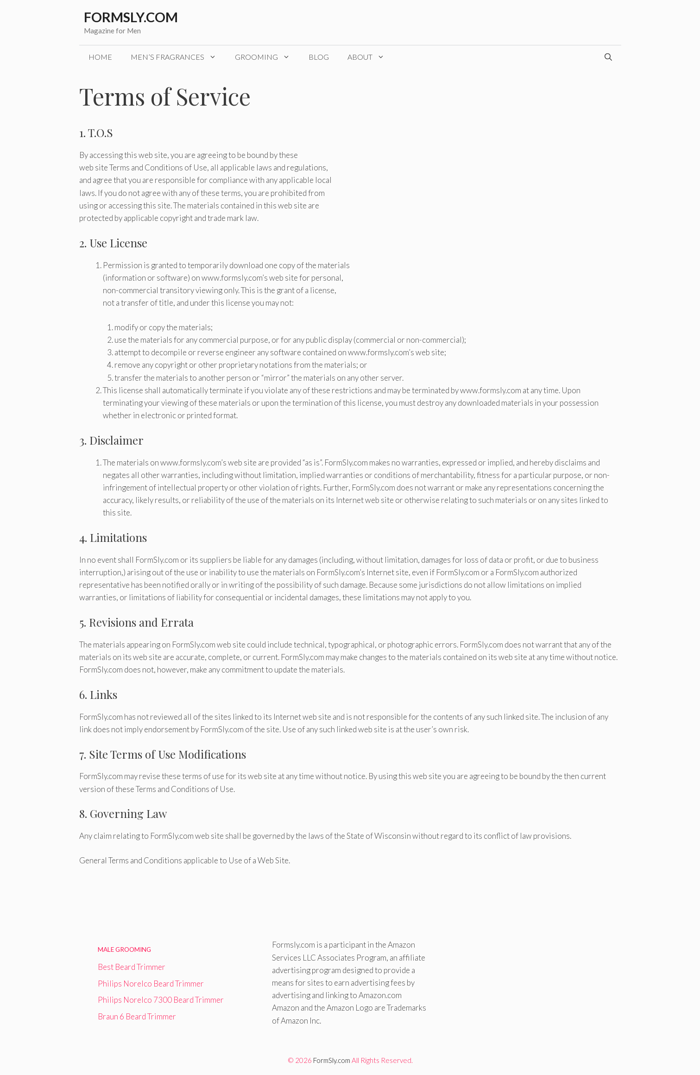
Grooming (267, 57)
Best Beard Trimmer (131, 967)
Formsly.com (131, 17)
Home (100, 56)
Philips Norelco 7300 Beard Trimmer (161, 1000)
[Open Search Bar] (608, 57)
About (370, 57)
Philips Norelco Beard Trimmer (151, 983)
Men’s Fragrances (178, 57)
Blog (319, 56)
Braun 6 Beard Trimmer (137, 1016)
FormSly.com (331, 1060)
